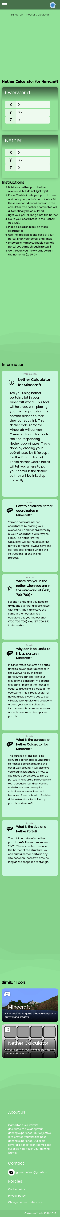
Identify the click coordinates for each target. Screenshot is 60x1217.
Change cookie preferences (26, 1202)
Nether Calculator (37, 14)
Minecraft (17, 14)
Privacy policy (17, 1196)
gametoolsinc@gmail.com (32, 1172)
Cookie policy (16, 1189)
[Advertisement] (30, 48)
